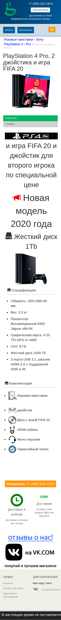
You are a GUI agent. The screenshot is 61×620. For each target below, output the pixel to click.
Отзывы (10, 124)
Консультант (25, 30)
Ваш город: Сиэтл (42, 583)
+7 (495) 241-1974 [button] (30, 484)
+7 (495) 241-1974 (40, 3)
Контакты (8, 583)
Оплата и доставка (13, 588)
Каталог (9, 30)
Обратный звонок (40, 10)
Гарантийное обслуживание (10, 595)
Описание (11, 118)
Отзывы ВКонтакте (45, 589)
